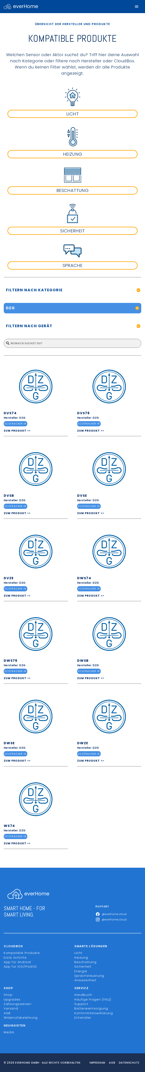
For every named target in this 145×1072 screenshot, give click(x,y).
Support (81, 1004)
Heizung (81, 957)
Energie (80, 971)
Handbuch (83, 995)
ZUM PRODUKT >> (17, 430)
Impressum (97, 1063)
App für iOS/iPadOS (20, 966)
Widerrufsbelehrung (21, 1018)
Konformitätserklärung (93, 1013)
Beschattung (85, 962)
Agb (112, 1063)
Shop (8, 995)
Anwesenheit (85, 980)
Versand (11, 1008)
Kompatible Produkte (22, 953)
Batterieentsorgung (91, 1008)
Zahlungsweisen (17, 1004)
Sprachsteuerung (89, 976)
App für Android (17, 962)
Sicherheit (83, 966)
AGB (7, 1013)
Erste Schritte (15, 957)
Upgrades (12, 999)
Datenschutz (129, 1063)
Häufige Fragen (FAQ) (92, 999)
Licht (78, 953)
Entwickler (82, 1018)
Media (9, 1032)
